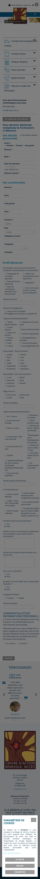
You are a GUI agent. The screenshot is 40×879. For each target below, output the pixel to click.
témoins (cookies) (29, 832)
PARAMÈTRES (19, 872)
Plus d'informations (12, 853)
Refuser (19, 866)
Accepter (20, 859)
